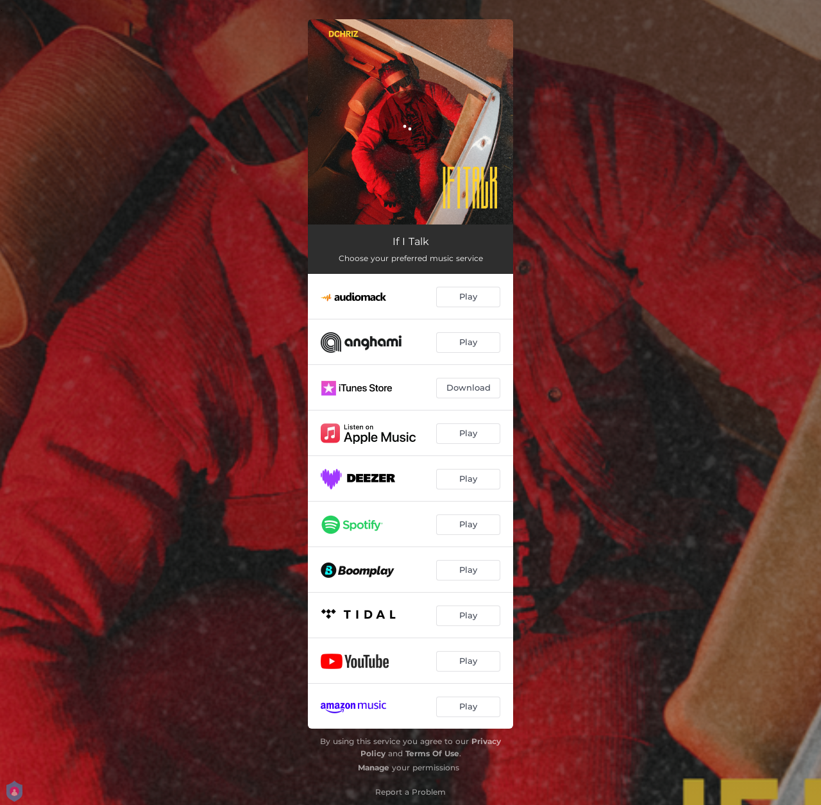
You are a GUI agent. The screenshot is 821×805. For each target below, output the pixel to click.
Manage (373, 767)
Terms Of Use (432, 753)
